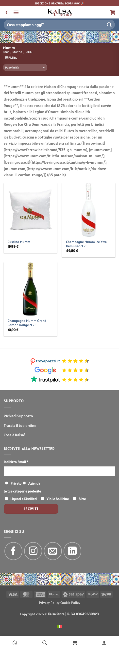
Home (6, 52)
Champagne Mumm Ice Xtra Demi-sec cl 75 (86, 244)
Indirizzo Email (16, 462)
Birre (82, 499)
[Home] (15, 642)
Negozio (17, 52)
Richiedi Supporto (18, 415)
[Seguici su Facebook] (13, 551)
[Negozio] (45, 642)
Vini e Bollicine (58, 499)
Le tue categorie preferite (22, 491)
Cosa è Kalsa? (14, 434)
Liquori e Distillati (23, 499)
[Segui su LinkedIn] (73, 551)
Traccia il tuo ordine (20, 425)
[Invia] (109, 24)
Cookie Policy (70, 602)
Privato (16, 483)
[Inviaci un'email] (53, 551)
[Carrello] (74, 642)
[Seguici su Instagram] (33, 551)
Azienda (34, 483)
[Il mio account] (104, 642)
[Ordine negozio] (25, 67)
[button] (16, 12)
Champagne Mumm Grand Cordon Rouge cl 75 (27, 323)
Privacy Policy (49, 602)
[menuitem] (59, 626)
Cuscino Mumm (19, 242)
